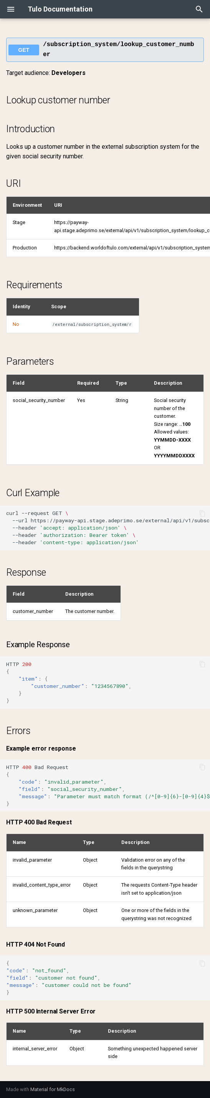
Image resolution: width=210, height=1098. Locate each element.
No (16, 324)
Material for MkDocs (52, 1089)
